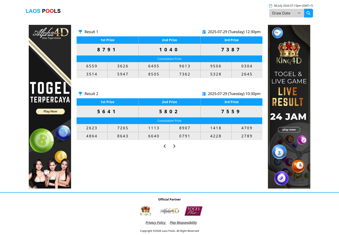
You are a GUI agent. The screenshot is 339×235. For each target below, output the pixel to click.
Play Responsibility (183, 222)
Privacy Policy (156, 222)
